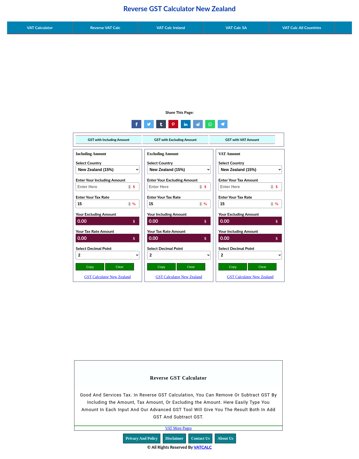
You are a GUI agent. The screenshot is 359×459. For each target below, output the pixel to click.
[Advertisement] (179, 69)
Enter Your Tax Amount (238, 180)
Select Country (88, 162)
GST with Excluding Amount (175, 140)
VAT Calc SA (236, 27)
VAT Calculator (40, 27)
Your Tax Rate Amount (95, 231)
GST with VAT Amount (242, 140)
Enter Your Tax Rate (92, 197)
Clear (119, 267)
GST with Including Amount (108, 140)
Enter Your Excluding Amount (172, 180)
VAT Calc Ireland (170, 27)
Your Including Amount (167, 214)
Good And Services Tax (105, 394)
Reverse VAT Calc (105, 27)
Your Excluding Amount (96, 214)
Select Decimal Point (94, 248)
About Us (225, 438)
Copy (90, 267)
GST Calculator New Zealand (107, 277)
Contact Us (200, 438)
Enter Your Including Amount (100, 180)
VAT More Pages (178, 428)
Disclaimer (174, 438)
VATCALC (203, 447)
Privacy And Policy (142, 438)
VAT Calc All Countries (301, 27)
